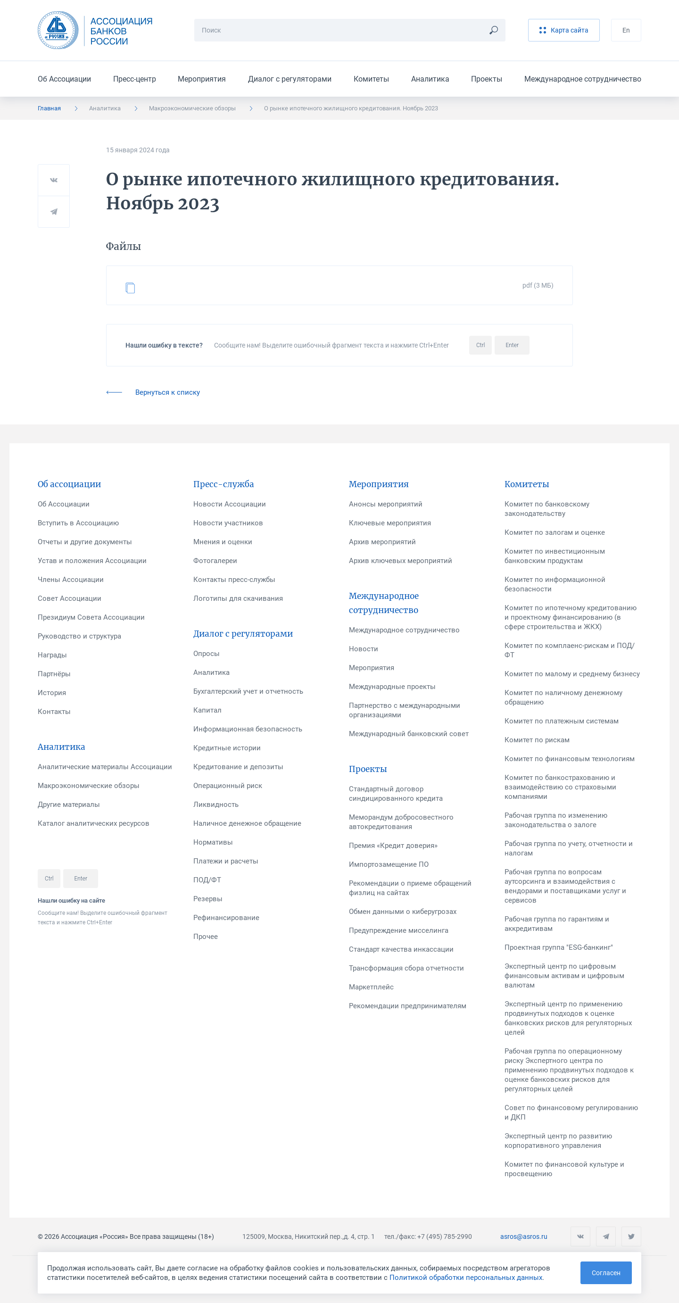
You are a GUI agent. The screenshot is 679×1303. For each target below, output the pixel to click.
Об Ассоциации (64, 79)
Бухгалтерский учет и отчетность (248, 691)
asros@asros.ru (523, 1236)
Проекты (486, 79)
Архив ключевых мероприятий (400, 560)
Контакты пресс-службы (234, 579)
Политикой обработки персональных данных (465, 1277)
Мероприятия (202, 79)
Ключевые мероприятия (390, 523)
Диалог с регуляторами (289, 79)
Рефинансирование (226, 917)
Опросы (206, 653)
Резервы (208, 899)
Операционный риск (227, 785)
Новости (363, 649)
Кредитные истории (227, 748)
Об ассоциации (69, 484)
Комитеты (371, 79)
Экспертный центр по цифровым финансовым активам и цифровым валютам (564, 975)
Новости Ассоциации (229, 504)
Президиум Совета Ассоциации (91, 617)
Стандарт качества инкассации (401, 949)
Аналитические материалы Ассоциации (105, 767)
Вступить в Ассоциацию (78, 523)
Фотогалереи (215, 560)
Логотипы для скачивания (238, 598)
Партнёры (54, 674)
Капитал (207, 710)
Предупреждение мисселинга (398, 930)
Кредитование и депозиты (238, 767)
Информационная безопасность (247, 729)
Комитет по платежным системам (562, 721)
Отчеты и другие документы (85, 542)
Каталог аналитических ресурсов (93, 823)
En (626, 30)
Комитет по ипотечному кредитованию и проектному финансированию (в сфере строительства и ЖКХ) (571, 617)
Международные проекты (392, 686)
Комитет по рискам (537, 740)
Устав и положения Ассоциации (92, 560)
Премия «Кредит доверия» (393, 845)
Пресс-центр (134, 79)
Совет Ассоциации (69, 598)
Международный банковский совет (409, 734)
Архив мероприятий (382, 542)
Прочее (205, 936)
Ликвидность (216, 804)
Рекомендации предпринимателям (407, 1006)
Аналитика (430, 79)
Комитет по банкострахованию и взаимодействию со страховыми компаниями (560, 787)
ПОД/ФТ (207, 880)
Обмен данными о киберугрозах (402, 911)
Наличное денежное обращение (247, 823)
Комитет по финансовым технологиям (570, 759)
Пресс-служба (223, 484)
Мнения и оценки (222, 542)
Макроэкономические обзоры (192, 108)
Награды (52, 655)
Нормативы (213, 842)
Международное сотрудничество (582, 79)
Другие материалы (69, 804)
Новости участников (228, 523)
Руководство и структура (79, 636)
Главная (49, 108)
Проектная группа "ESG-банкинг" (559, 947)
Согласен (606, 1273)
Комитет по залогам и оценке (555, 532)
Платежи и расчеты (225, 861)
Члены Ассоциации (71, 579)
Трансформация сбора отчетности (406, 968)
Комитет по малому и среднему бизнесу (572, 674)
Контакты (54, 711)
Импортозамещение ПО (389, 864)
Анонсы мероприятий (385, 504)
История (52, 693)
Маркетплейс (371, 987)
